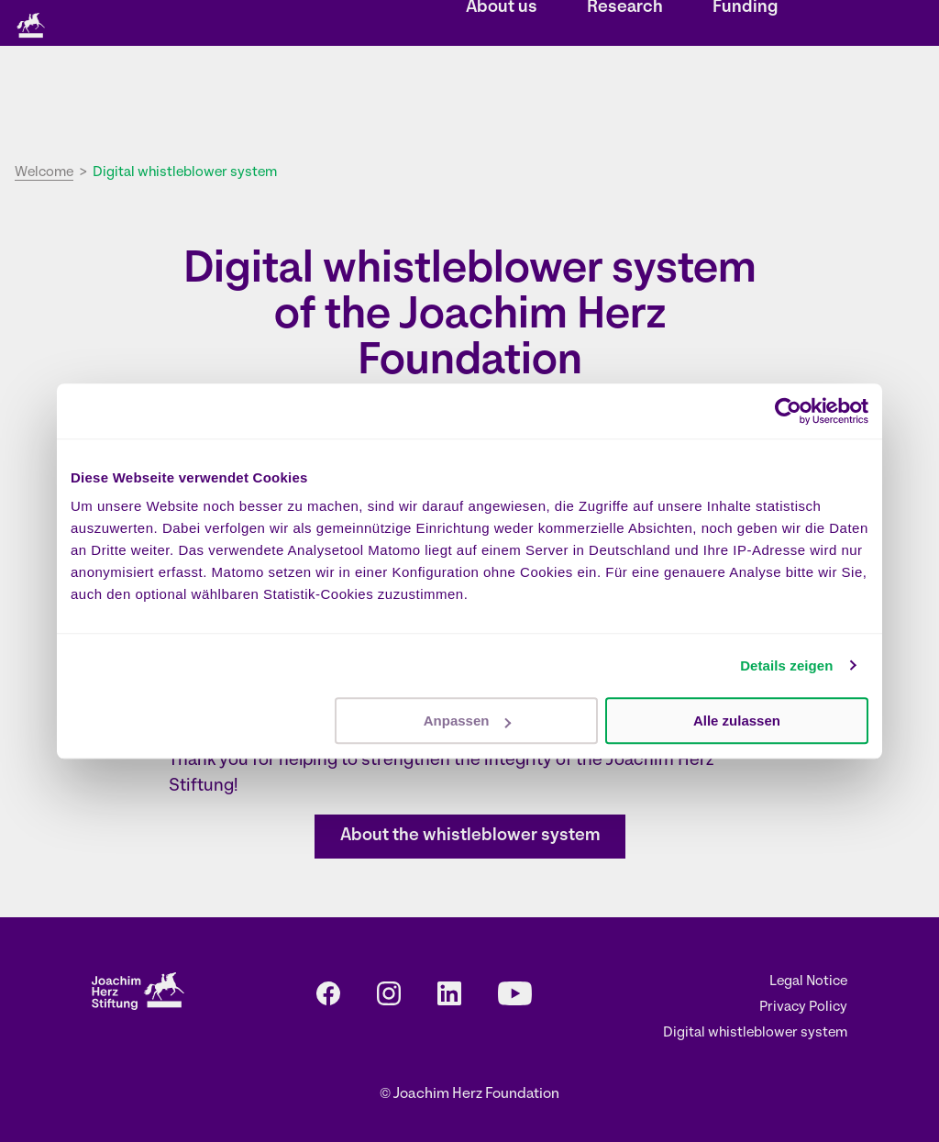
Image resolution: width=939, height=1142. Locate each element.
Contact (581, 24)
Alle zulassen (736, 720)
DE (694, 24)
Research (625, 96)
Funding (745, 96)
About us (501, 96)
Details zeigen (786, 665)
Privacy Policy (803, 1007)
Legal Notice (808, 982)
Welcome (44, 173)
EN (720, 24)
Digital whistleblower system (755, 1033)
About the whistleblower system (470, 836)
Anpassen (468, 720)
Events (516, 24)
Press (644, 24)
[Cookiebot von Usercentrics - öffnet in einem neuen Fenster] (788, 411)
